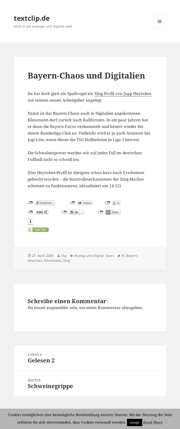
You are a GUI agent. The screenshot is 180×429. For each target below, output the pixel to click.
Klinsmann (52, 260)
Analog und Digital (89, 255)
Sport (109, 255)
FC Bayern (129, 255)
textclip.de (32, 18)
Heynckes (35, 260)
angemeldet (57, 307)
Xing (66, 260)
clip (64, 255)
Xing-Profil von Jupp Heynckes (122, 93)
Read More (153, 422)
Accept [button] (134, 422)
